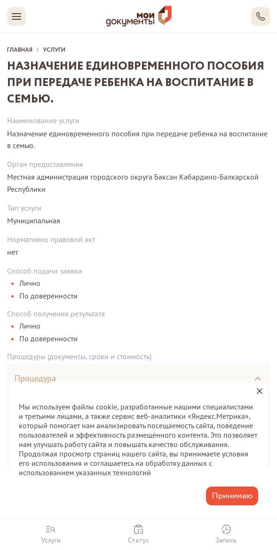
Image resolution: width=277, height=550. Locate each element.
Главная (19, 50)
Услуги (54, 50)
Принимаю (232, 496)
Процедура (35, 378)
